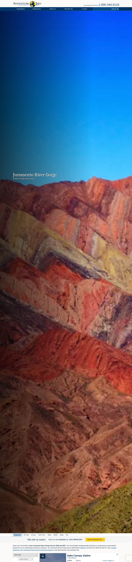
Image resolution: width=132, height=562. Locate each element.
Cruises (33, 535)
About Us (53, 9)
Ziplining (83, 548)
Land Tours (41, 535)
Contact (84, 9)
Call (75, 539)
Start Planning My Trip (94, 539)
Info (67, 535)
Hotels (55, 535)
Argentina (17, 535)
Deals (62, 535)
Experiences (37, 9)
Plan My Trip (69, 9)
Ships (49, 535)
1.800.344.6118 (109, 4)
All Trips (26, 535)
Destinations (21, 9)
